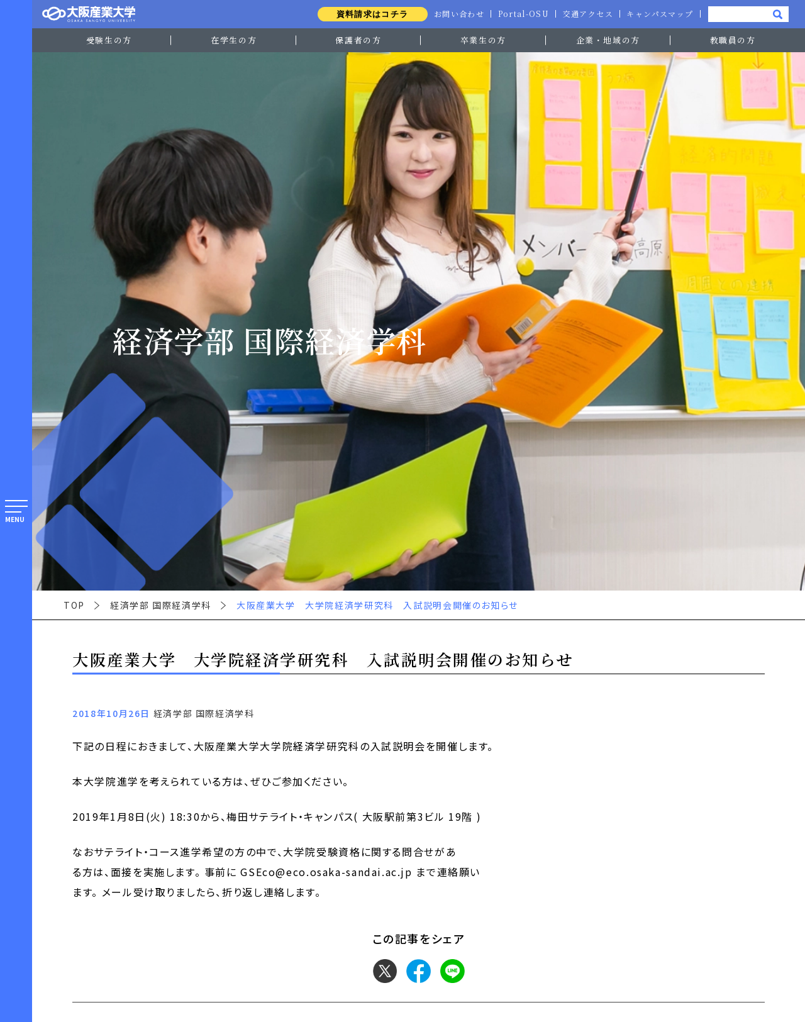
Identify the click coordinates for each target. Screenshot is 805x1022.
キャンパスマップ (659, 14)
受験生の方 (109, 40)
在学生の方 (234, 40)
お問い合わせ (454, 14)
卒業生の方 (483, 40)
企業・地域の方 (608, 40)
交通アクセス (586, 14)
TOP (74, 605)
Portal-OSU (520, 14)
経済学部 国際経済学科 (160, 605)
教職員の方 (733, 40)
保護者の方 (358, 40)
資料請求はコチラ (367, 14)
